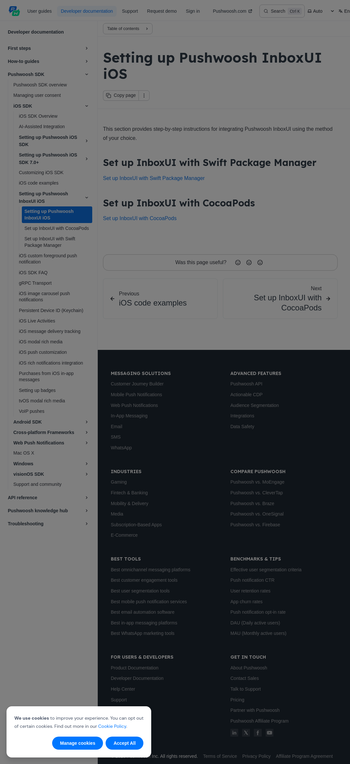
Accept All (124, 743)
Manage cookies (77, 743)
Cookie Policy (112, 726)
